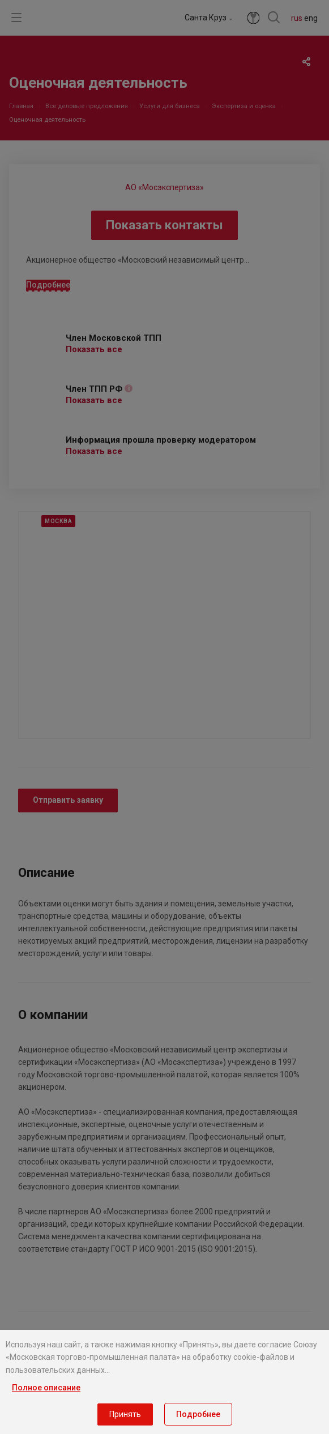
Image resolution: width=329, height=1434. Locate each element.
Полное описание (46, 1387)
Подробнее (198, 1414)
